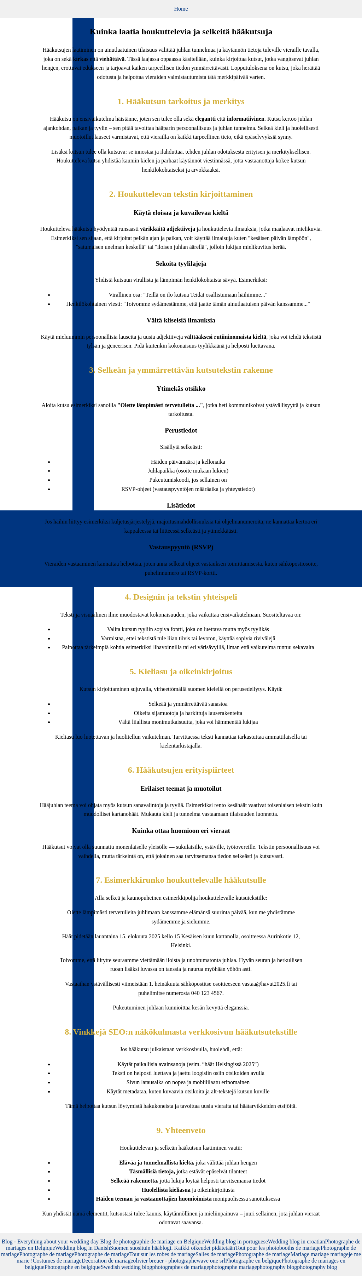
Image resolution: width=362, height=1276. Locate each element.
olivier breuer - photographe (165, 1261)
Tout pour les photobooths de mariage (278, 1248)
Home (181, 9)
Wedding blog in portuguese (236, 1241)
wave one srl (211, 1261)
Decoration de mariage (107, 1261)
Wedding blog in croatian (296, 1241)
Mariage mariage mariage (320, 1254)
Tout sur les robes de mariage (162, 1254)
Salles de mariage (215, 1254)
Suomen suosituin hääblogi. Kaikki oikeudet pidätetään (172, 1248)
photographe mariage (233, 1267)
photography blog (277, 1267)
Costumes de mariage (57, 1261)
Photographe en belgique (253, 1261)
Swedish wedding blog (126, 1267)
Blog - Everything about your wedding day (51, 1241)
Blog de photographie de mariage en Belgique (152, 1241)
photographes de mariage (180, 1267)
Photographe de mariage (47, 1254)
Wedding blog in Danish (82, 1248)
